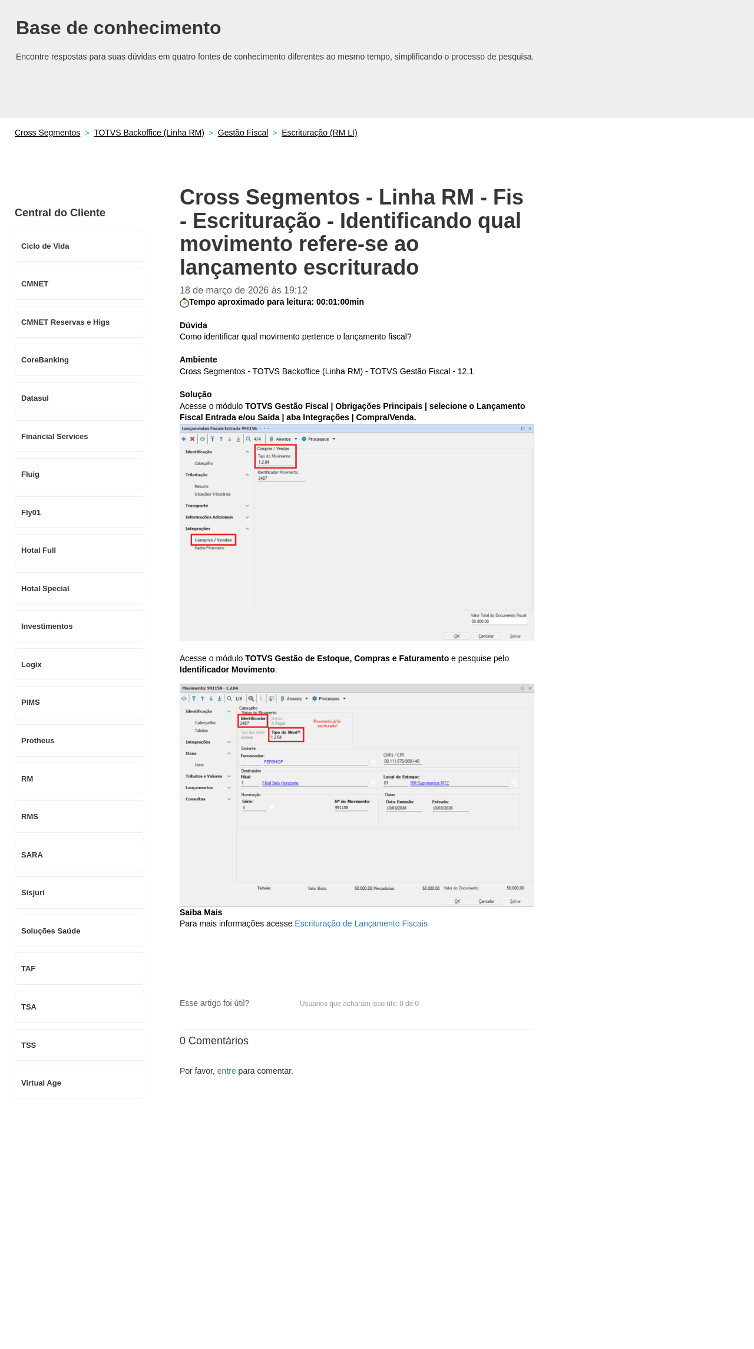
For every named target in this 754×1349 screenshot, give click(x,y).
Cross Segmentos (47, 132)
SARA (32, 854)
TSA (29, 1006)
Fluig (30, 474)
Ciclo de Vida (45, 246)
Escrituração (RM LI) (319, 132)
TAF (28, 968)
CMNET (34, 283)
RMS (29, 816)
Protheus (37, 740)
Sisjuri (33, 892)
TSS (28, 1045)
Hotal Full (38, 550)
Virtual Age (41, 1082)
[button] (263, 1003)
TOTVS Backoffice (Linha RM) (149, 132)
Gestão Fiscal (243, 132)
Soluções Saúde (50, 930)
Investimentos (46, 626)
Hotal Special (45, 588)
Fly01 (31, 512)
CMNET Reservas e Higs (65, 322)
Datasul (35, 398)
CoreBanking (45, 359)
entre (226, 1071)
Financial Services (54, 436)
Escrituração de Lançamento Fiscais (361, 923)
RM (27, 778)
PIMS (30, 702)
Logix (31, 664)
